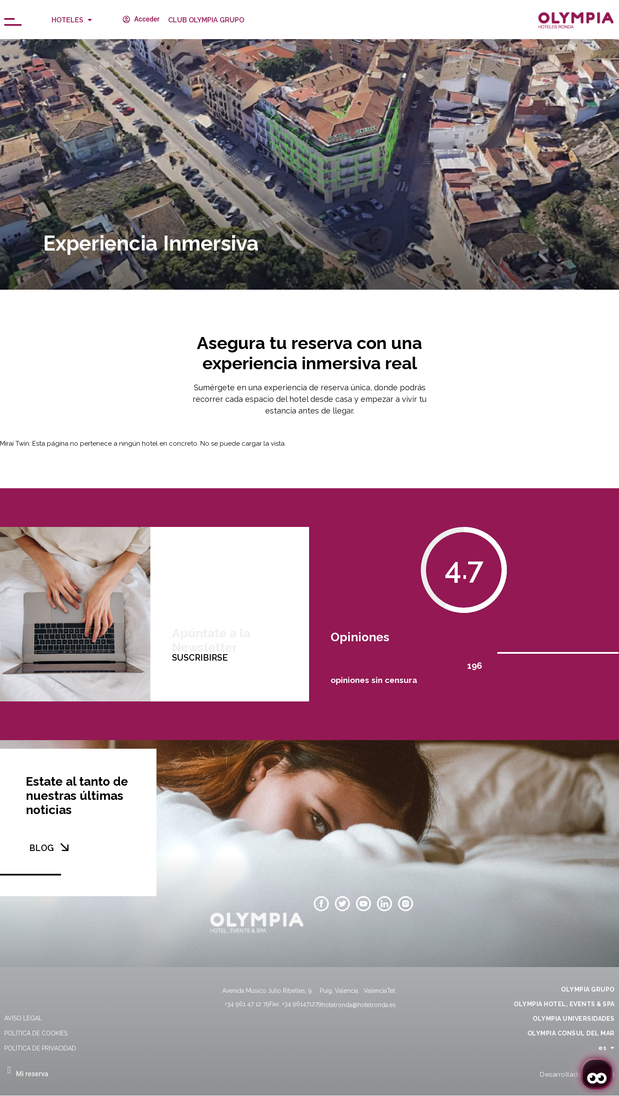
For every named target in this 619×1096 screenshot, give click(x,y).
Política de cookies (35, 1033)
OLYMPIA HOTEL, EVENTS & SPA (564, 1004)
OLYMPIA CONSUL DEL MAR (571, 1033)
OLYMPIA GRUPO (588, 989)
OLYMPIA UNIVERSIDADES (574, 1018)
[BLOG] (64, 847)
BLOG (41, 848)
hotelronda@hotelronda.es (359, 1004)
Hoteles (72, 20)
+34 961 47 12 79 (247, 1004)
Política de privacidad (40, 1048)
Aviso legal (23, 1018)
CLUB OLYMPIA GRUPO (206, 20)
